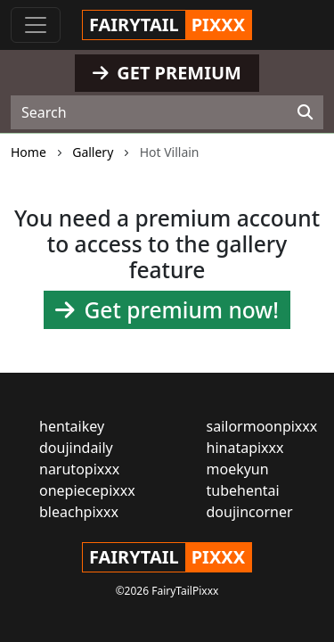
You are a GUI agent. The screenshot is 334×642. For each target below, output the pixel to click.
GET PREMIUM (167, 73)
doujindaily (76, 447)
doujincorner (250, 512)
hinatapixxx (245, 447)
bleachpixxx (78, 512)
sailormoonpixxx (262, 426)
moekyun (238, 469)
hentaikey (71, 426)
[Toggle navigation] (36, 25)
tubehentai (243, 490)
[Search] (305, 112)
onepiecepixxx (87, 490)
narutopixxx (79, 469)
